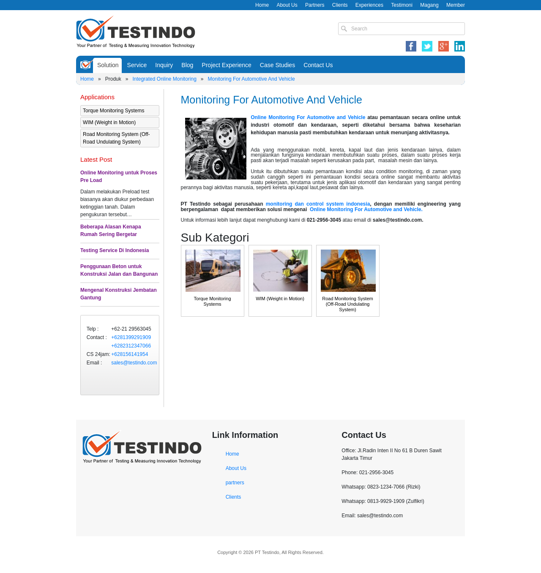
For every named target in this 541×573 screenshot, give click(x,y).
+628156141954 (129, 354)
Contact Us (318, 65)
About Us (286, 5)
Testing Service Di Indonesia (114, 250)
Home (262, 5)
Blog (187, 65)
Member (455, 5)
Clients (340, 5)
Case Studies (277, 65)
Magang (429, 5)
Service (137, 65)
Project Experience (226, 65)
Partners (314, 5)
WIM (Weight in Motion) (109, 122)
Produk (113, 79)
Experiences (369, 5)
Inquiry (164, 65)
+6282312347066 (131, 346)
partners (235, 483)
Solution (108, 65)
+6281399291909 (131, 337)
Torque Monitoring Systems (113, 111)
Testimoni (402, 5)
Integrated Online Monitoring (164, 79)
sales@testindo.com (134, 363)
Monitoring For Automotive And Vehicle (251, 79)
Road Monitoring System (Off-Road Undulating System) (116, 138)
